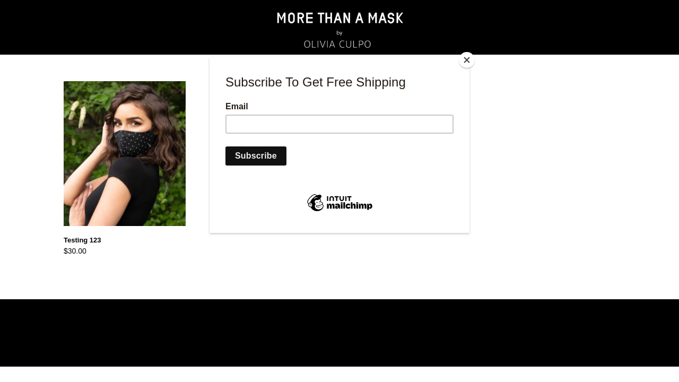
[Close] (467, 60)
